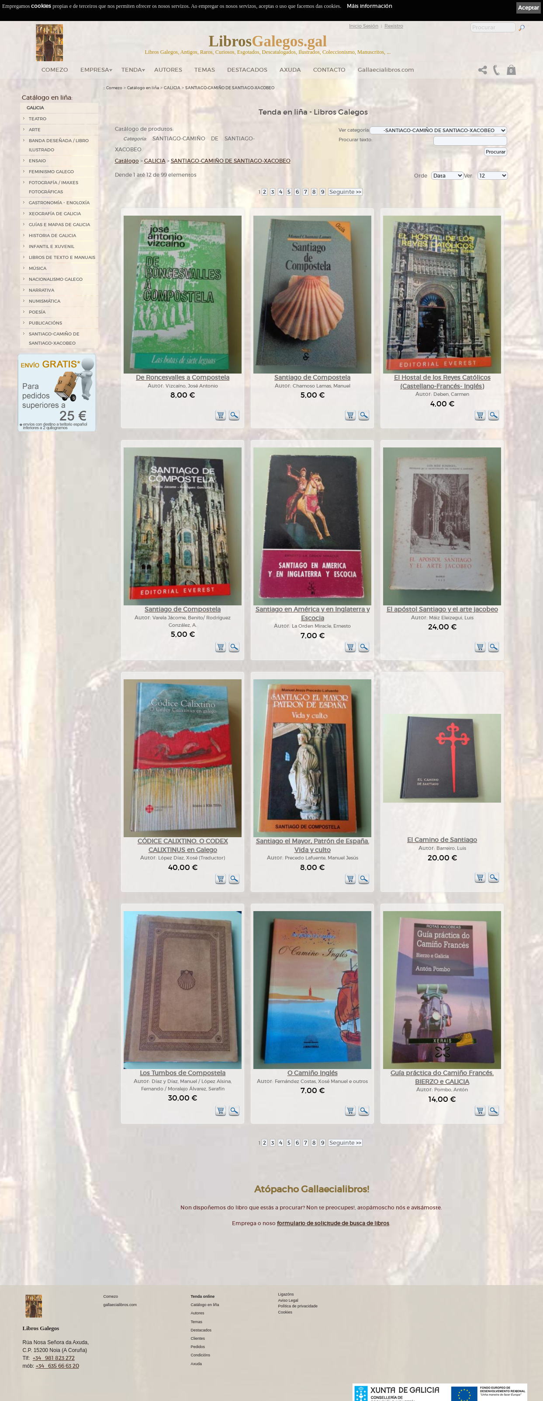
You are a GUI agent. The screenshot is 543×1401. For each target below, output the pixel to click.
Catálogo (127, 160)
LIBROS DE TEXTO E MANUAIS (62, 257)
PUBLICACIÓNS (45, 323)
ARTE (35, 130)
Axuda (290, 69)
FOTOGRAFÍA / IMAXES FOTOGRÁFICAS (53, 187)
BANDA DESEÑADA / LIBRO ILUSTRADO (59, 145)
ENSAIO (37, 161)
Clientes (198, 1338)
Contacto (329, 69)
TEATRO (37, 119)
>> (345, 192)
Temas (204, 69)
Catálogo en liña (143, 88)
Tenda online (203, 1296)
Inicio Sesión (363, 26)
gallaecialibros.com (120, 1305)
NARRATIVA (41, 290)
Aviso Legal (288, 1300)
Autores (168, 69)
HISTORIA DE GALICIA (52, 235)
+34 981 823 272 (54, 1358)
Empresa (94, 69)
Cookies (285, 1312)
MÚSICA (37, 268)
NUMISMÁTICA (44, 301)
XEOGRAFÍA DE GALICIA (55, 214)
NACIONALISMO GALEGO (56, 279)
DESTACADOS (247, 69)
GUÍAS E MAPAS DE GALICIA (59, 224)
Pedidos (198, 1347)
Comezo (55, 69)
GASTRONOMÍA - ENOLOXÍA (59, 203)
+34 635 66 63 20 (57, 1366)
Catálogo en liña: (47, 97)
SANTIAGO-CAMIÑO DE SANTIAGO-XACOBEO (54, 338)
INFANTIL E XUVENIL (51, 246)
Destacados (201, 1330)
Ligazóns (286, 1294)
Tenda (131, 69)
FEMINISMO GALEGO (51, 172)
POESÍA (37, 312)
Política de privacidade (298, 1306)
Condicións (201, 1355)
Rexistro (393, 26)
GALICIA (35, 108)
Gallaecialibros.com (386, 69)
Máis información (369, 6)
